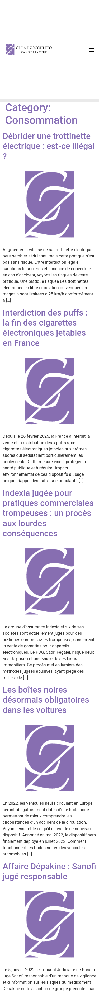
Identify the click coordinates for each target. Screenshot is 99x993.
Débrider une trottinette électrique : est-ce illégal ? (49, 146)
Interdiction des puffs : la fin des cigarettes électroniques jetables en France (45, 328)
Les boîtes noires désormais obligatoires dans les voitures (46, 700)
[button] (91, 49)
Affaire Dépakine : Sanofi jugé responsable (49, 871)
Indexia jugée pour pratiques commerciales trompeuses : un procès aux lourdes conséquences (48, 513)
